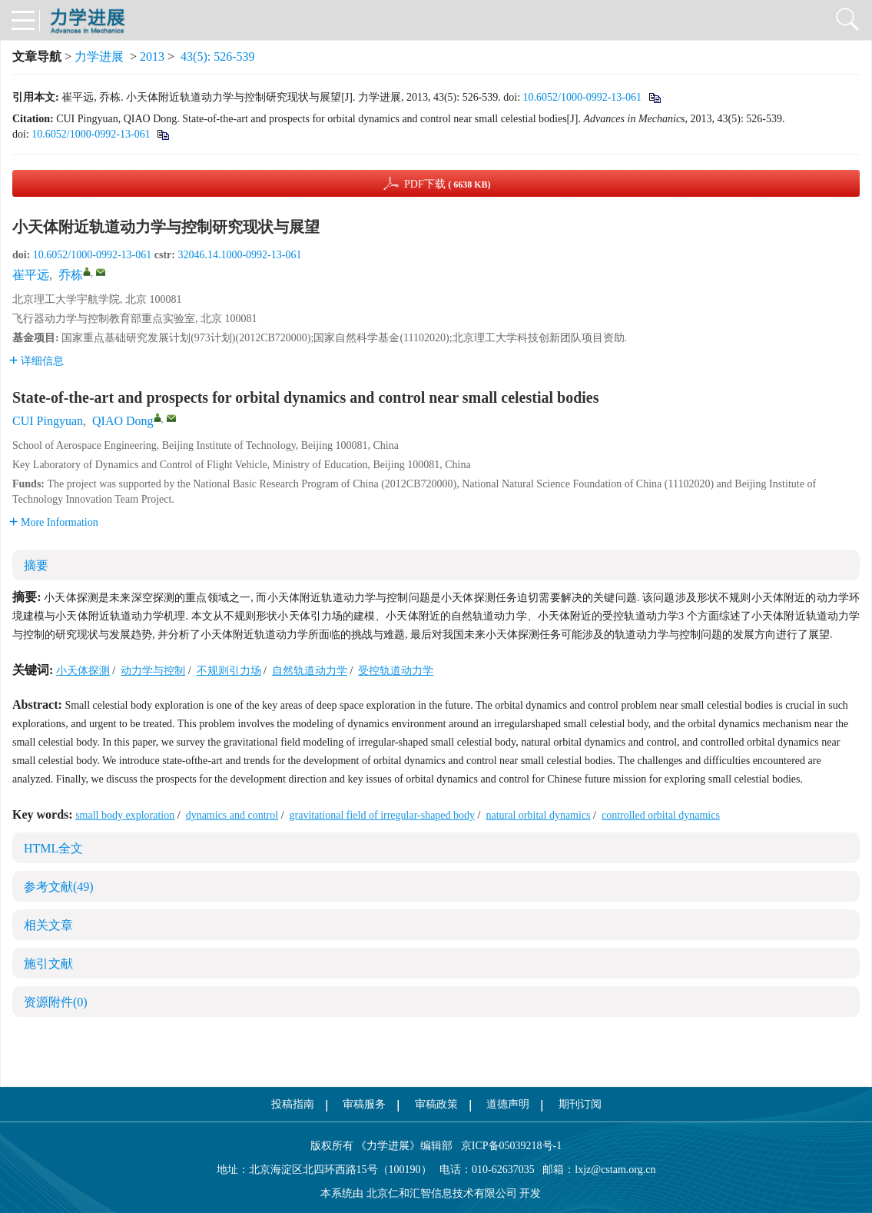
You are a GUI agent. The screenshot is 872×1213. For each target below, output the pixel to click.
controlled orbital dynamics (661, 815)
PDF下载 (447, 184)
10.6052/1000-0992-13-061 (582, 97)
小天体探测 (83, 670)
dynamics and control (232, 815)
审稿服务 (364, 1104)
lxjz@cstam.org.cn (615, 1169)
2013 (152, 56)
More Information (53, 522)
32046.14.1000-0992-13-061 (239, 255)
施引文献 (48, 963)
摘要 (36, 565)
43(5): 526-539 (217, 56)
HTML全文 (53, 848)
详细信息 (36, 361)
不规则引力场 (229, 670)
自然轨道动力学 (309, 670)
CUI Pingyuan (47, 420)
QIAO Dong (123, 420)
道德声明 (507, 1104)
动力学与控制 (153, 670)
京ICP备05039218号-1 (507, 1146)
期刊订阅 (580, 1104)
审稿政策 (436, 1104)
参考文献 (59, 886)
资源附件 (56, 1002)
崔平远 (30, 274)
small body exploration (124, 815)
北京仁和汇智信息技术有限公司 (441, 1193)
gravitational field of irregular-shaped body (383, 815)
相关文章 (48, 925)
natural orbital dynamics (538, 815)
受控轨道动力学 (395, 670)
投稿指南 (292, 1104)
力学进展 (99, 56)
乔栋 (70, 274)
